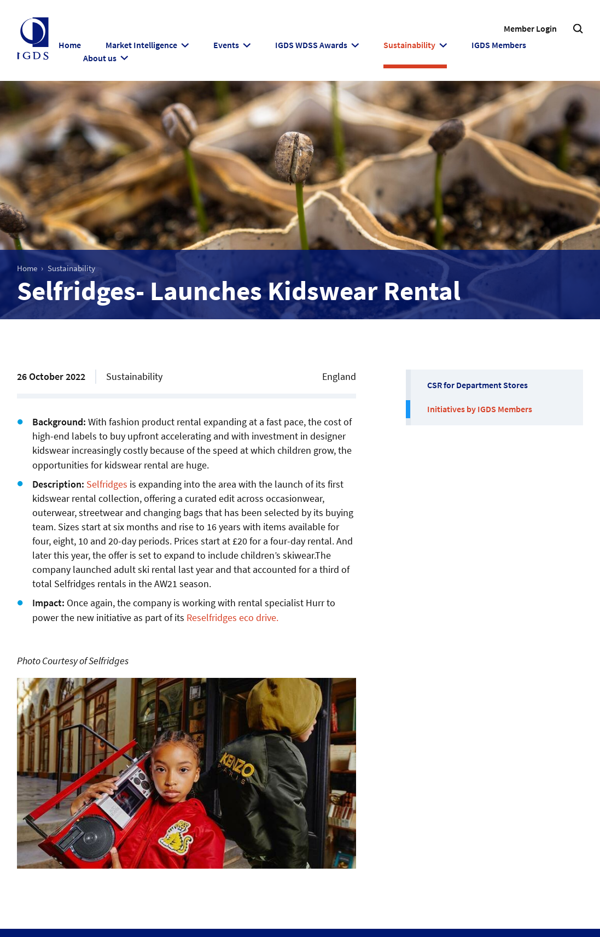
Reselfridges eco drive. (232, 617)
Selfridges (106, 484)
